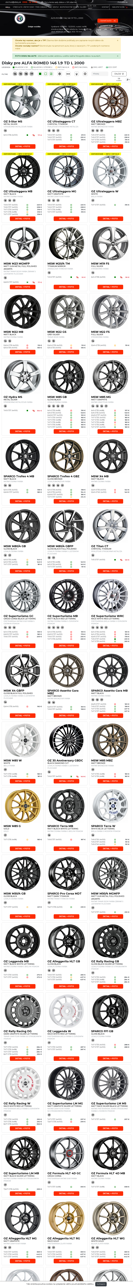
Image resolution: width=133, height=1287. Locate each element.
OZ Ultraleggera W (104, 191)
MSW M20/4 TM (58, 263)
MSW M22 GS (56, 331)
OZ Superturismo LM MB (21, 1173)
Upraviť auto (107, 21)
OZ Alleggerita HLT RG (63, 1238)
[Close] (118, 40)
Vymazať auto (108, 26)
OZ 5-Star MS (13, 121)
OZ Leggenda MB (16, 961)
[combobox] (128, 80)
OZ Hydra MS (13, 397)
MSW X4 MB (100, 476)
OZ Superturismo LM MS (108, 1103)
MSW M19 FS (100, 263)
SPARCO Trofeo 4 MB (19, 476)
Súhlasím (101, 1284)
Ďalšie (119, 74)
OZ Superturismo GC (18, 616)
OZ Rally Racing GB (105, 961)
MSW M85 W (13, 760)
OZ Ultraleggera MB (18, 191)
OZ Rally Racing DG (18, 1031)
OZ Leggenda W (59, 1031)
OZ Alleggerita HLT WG (108, 1238)
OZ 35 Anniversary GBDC (65, 760)
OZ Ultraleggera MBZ (106, 121)
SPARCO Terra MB (60, 826)
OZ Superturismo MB (62, 616)
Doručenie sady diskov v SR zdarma (58, 2)
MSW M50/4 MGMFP (105, 893)
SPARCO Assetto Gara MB (109, 690)
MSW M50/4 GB (15, 893)
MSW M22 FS (100, 331)
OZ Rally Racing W (17, 1103)
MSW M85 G (12, 826)
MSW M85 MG (101, 397)
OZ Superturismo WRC (107, 616)
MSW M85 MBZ (102, 760)
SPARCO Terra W (103, 826)
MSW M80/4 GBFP (60, 546)
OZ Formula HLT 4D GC (64, 1173)
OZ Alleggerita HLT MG (20, 1238)
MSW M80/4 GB (15, 546)
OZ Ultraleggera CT (61, 121)
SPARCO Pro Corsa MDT (64, 893)
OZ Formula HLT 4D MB (108, 1173)
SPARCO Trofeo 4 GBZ (63, 476)
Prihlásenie (123, 2)
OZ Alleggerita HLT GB (63, 961)
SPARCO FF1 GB (102, 1031)
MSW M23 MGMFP (17, 263)
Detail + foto (22, 146)
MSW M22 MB (13, 331)
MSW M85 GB (57, 397)
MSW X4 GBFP (14, 690)
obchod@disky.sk (13, 2)
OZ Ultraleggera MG (61, 191)
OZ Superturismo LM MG (65, 1103)
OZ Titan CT (99, 546)
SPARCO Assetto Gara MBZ (63, 692)
